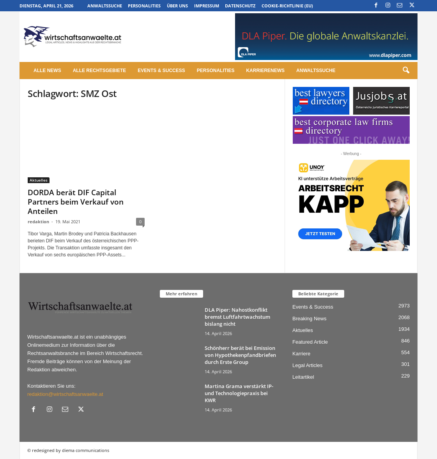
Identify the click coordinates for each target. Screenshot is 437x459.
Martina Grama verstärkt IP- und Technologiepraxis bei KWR (239, 393)
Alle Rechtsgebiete (99, 70)
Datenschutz (240, 6)
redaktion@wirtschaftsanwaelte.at (65, 394)
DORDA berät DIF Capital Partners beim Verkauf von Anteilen (76, 201)
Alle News (47, 70)
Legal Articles (307, 365)
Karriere (301, 354)
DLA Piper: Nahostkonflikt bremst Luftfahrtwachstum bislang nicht (237, 316)
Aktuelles (39, 180)
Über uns (177, 6)
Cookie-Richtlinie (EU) (287, 6)
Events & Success (161, 70)
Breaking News (309, 318)
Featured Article (310, 342)
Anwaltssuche (104, 6)
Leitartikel (303, 377)
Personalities (144, 6)
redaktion (38, 221)
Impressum (206, 6)
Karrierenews (265, 70)
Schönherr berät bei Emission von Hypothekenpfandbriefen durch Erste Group (240, 354)
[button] (405, 70)
